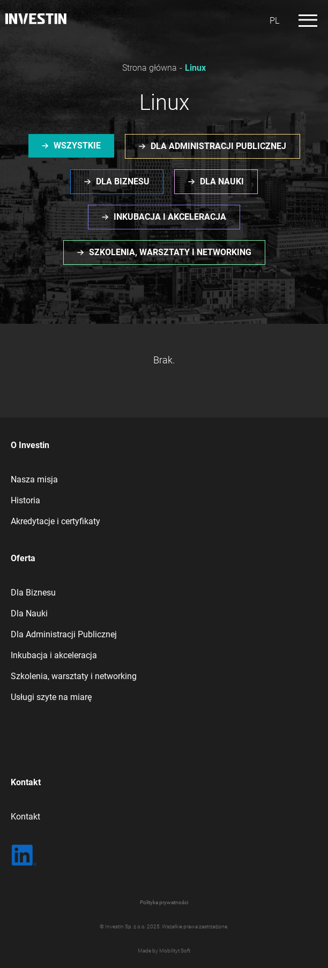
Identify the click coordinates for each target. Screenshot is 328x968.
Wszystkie (77, 145)
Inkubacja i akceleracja (170, 217)
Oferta (23, 558)
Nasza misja (34, 479)
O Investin (30, 445)
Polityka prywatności (164, 902)
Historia (25, 500)
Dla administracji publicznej (218, 146)
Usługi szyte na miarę (51, 697)
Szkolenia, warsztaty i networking (170, 252)
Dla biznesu (123, 181)
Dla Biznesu (33, 592)
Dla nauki (222, 181)
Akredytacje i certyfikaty (55, 521)
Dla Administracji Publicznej (64, 634)
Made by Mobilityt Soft (164, 951)
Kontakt (26, 782)
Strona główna (149, 68)
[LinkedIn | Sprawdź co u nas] (24, 855)
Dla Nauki (29, 613)
